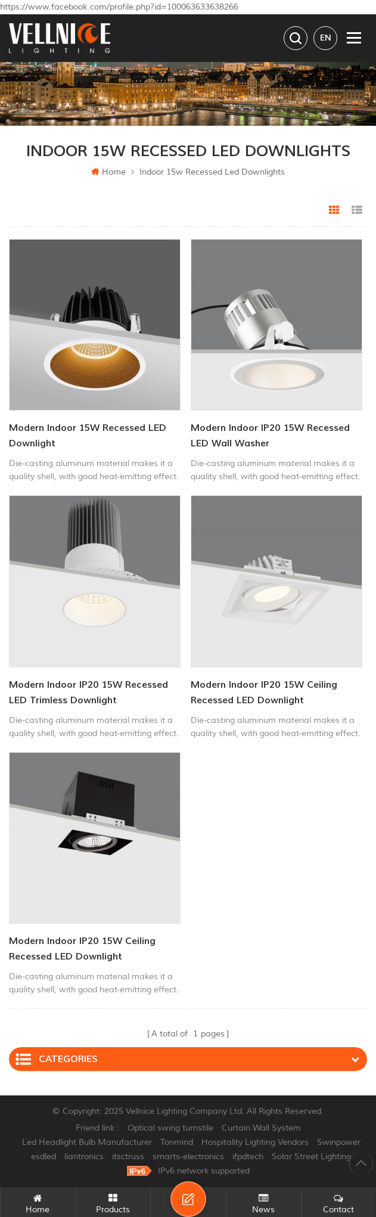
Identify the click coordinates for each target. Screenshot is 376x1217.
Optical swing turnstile (170, 1128)
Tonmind (176, 1142)
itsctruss (128, 1156)
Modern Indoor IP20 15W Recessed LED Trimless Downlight (88, 692)
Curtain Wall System (261, 1128)
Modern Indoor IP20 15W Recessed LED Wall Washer (270, 435)
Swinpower (339, 1142)
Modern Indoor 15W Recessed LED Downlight (87, 435)
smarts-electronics (188, 1156)
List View (357, 210)
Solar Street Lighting (311, 1156)
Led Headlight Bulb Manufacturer (87, 1142)
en (325, 38)
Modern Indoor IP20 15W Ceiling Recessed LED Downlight (264, 692)
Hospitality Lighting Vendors (255, 1142)
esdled (43, 1156)
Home (108, 172)
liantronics (84, 1156)
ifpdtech (247, 1156)
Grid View (334, 210)
